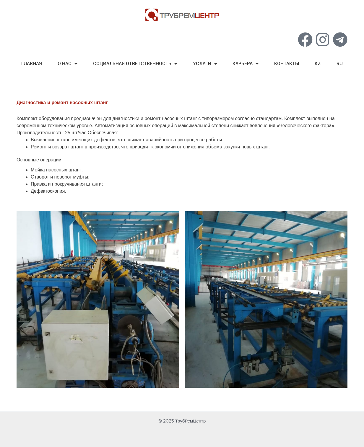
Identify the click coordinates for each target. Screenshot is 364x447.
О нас (67, 63)
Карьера (246, 63)
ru (340, 63)
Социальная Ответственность (135, 63)
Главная (31, 63)
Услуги (205, 63)
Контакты (286, 63)
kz (318, 63)
